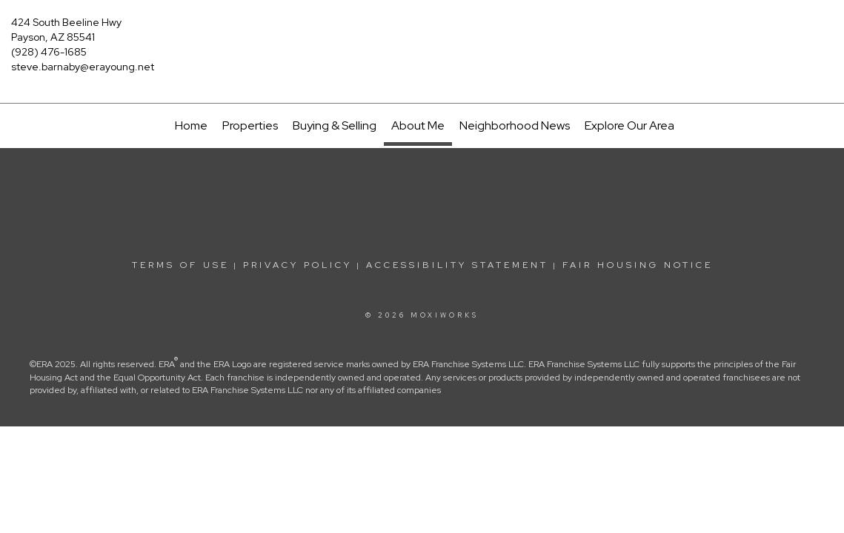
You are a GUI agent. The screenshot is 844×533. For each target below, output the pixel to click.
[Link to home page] (422, 33)
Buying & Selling (334, 125)
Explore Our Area (629, 125)
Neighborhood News (514, 125)
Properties (250, 125)
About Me (418, 125)
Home (191, 125)
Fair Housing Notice (637, 265)
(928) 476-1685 (49, 51)
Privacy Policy (297, 265)
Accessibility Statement (457, 265)
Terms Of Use (180, 265)
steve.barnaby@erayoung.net (82, 66)
